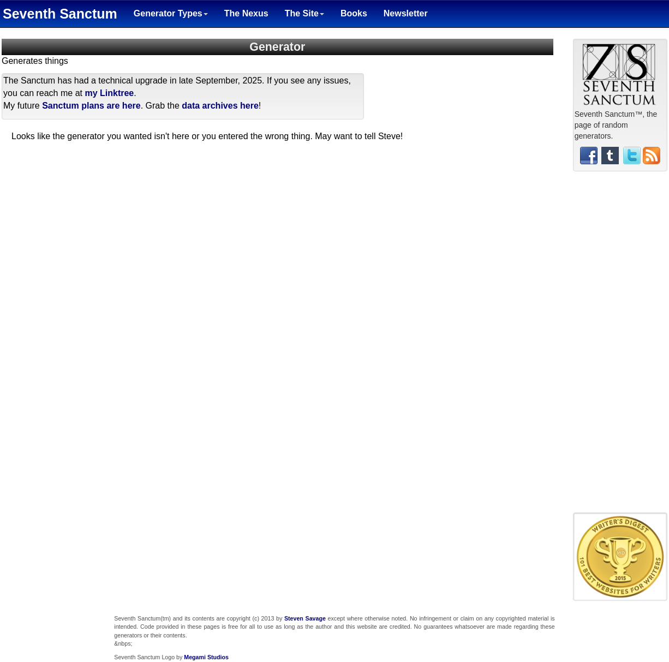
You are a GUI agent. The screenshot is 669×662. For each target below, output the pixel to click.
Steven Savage (305, 618)
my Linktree (109, 93)
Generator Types (171, 13)
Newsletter (406, 13)
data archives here (220, 105)
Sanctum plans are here (91, 105)
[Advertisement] (620, 346)
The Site (304, 13)
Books (354, 13)
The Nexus (246, 13)
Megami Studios (206, 657)
